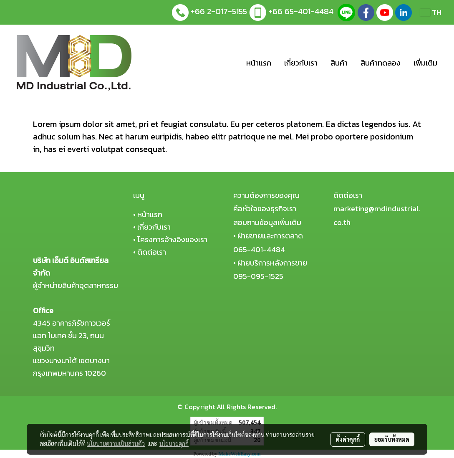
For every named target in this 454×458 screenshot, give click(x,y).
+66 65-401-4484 (300, 11)
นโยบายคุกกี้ (174, 443)
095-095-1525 (258, 276)
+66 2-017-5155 (219, 11)
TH (430, 12)
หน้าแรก (258, 62)
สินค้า (339, 62)
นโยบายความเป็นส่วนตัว (116, 443)
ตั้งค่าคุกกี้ (348, 439)
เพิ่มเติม (425, 62)
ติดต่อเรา (151, 252)
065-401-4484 (259, 249)
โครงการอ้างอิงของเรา (172, 239)
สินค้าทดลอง (381, 62)
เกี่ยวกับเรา (301, 62)
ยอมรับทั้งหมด (391, 439)
